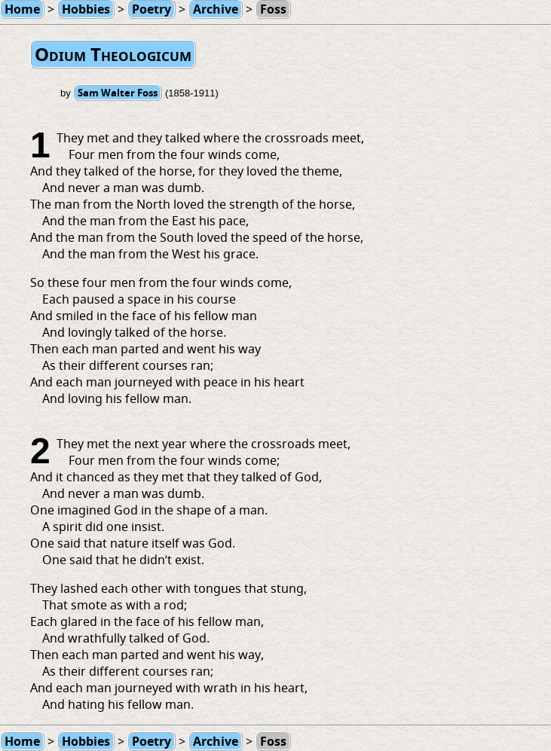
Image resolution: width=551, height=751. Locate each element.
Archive (215, 741)
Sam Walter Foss (118, 92)
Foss (273, 741)
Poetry (151, 741)
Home (22, 741)
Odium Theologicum (113, 54)
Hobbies (86, 741)
